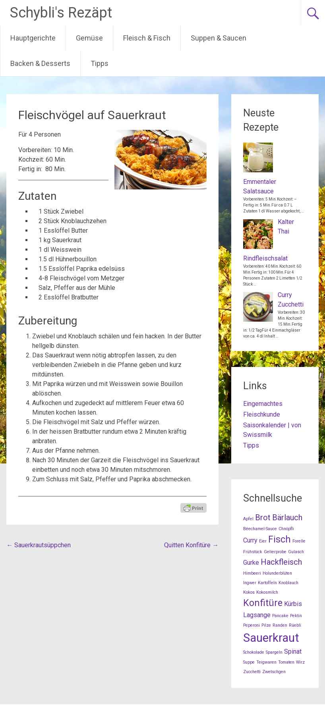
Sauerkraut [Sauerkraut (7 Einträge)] (271, 638)
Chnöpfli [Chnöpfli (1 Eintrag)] (286, 528)
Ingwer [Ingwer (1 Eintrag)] (249, 582)
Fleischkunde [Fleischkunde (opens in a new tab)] (261, 414)
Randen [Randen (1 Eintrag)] (280, 625)
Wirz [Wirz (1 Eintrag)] (300, 662)
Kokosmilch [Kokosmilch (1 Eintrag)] (267, 592)
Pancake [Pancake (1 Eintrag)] (280, 615)
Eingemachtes (262, 403)
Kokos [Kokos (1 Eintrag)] (249, 592)
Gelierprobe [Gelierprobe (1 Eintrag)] (275, 551)
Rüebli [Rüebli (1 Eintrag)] (295, 625)
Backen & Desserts (40, 63)
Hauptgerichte (33, 38)
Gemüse (89, 38)
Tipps (99, 63)
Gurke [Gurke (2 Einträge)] (251, 562)
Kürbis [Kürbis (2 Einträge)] (293, 604)
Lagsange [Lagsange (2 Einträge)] (257, 615)
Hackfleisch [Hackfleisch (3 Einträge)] (281, 562)
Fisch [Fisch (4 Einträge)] (279, 539)
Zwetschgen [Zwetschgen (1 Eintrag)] (274, 671)
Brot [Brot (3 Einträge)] (263, 517)
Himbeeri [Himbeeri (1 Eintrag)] (252, 573)
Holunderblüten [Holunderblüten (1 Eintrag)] (277, 573)
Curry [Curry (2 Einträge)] (250, 540)
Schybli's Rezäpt (61, 12)
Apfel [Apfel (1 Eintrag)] (248, 518)
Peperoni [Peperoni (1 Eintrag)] (251, 625)
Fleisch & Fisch (146, 38)
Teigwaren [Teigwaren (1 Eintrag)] (266, 662)
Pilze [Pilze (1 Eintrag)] (266, 625)
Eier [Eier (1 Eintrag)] (263, 541)
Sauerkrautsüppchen (38, 545)
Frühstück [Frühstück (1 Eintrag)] (252, 551)
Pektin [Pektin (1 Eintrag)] (296, 615)
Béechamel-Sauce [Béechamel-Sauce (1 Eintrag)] (260, 528)
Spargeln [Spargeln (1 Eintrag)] (274, 652)
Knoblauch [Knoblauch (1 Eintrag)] (288, 582)
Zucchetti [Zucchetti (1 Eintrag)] (252, 671)
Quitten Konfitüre (191, 545)
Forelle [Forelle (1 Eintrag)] (299, 541)
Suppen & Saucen (218, 38)
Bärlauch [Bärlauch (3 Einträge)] (287, 517)
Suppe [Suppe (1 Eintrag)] (249, 662)
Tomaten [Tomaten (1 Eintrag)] (286, 662)
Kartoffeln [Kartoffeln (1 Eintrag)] (267, 582)
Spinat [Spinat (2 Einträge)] (293, 651)
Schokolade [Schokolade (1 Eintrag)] (253, 652)
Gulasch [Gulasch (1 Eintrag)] (296, 551)
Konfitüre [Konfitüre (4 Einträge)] (262, 603)
